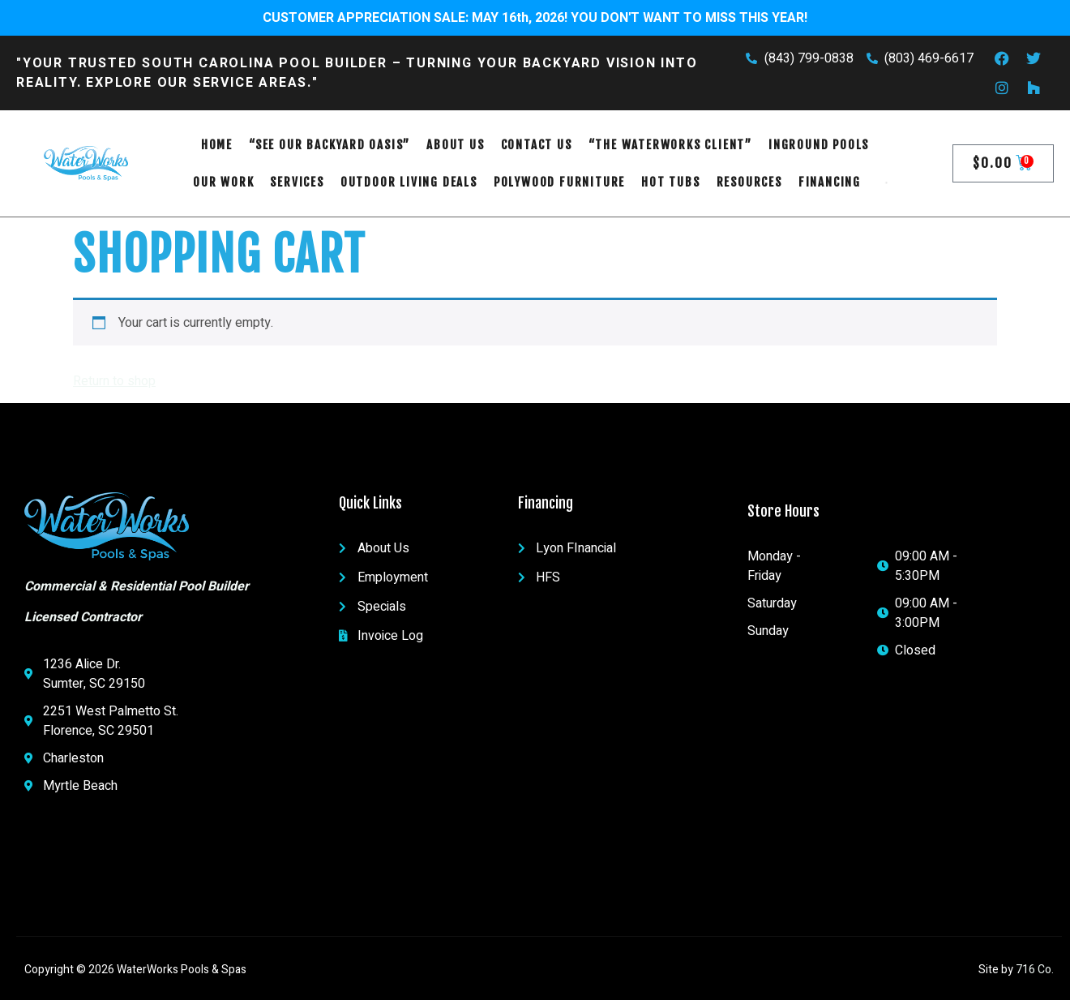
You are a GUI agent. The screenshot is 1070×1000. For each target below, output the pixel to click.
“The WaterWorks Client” (670, 144)
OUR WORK (223, 182)
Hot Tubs (670, 182)
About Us (455, 144)
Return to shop (114, 381)
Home (217, 144)
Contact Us (536, 144)
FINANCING (829, 182)
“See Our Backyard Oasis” (329, 144)
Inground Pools (818, 144)
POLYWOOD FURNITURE (559, 182)
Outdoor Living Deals (408, 182)
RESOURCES (749, 182)
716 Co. (1035, 969)
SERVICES (296, 182)
